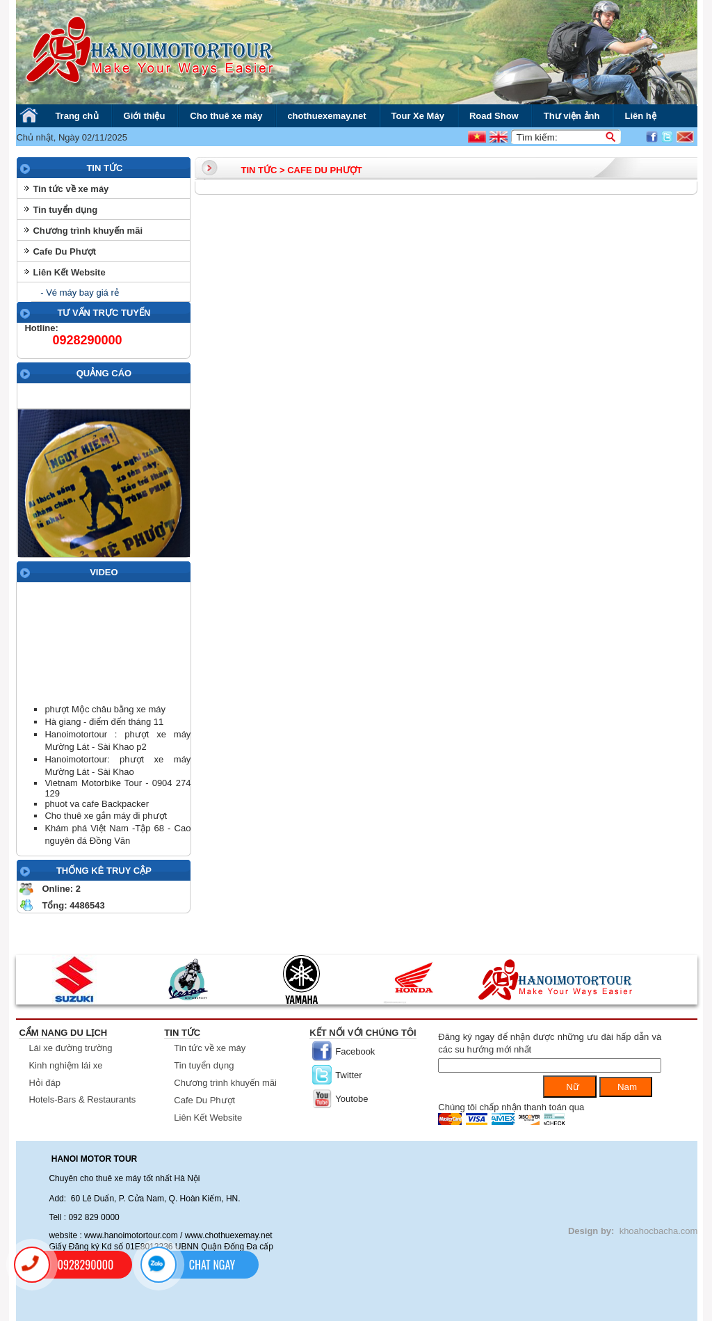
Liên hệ (640, 116)
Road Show (494, 116)
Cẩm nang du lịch (63, 1032)
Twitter (348, 1075)
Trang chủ (76, 116)
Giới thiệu (144, 116)
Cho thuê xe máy (226, 116)
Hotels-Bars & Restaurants (82, 1099)
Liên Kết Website (69, 272)
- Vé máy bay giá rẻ (78, 292)
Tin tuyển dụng (65, 210)
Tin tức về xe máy (70, 189)
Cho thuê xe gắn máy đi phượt (105, 815)
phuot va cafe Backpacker (96, 804)
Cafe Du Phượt (64, 251)
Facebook (355, 1051)
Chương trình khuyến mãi (88, 230)
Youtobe (351, 1099)
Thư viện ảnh (572, 116)
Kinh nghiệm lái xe (65, 1065)
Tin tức (182, 1032)
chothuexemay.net (326, 116)
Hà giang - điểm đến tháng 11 (103, 721)
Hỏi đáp (44, 1083)
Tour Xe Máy (417, 116)
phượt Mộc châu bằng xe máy (104, 709)
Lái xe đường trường (70, 1048)
